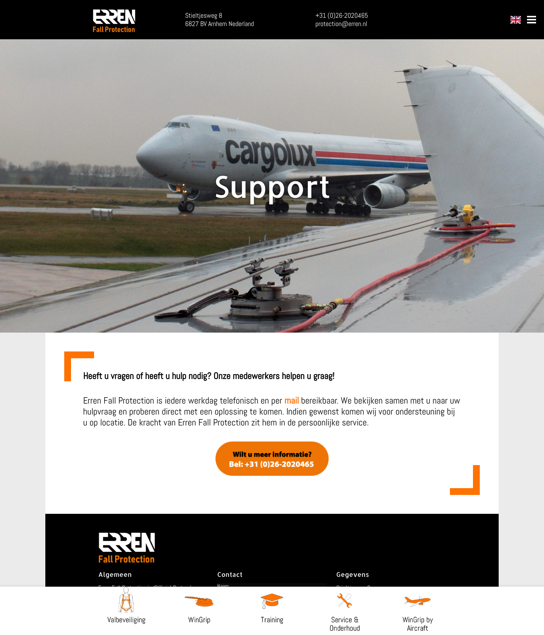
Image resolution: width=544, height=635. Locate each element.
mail (291, 400)
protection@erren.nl (341, 23)
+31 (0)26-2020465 (341, 15)
